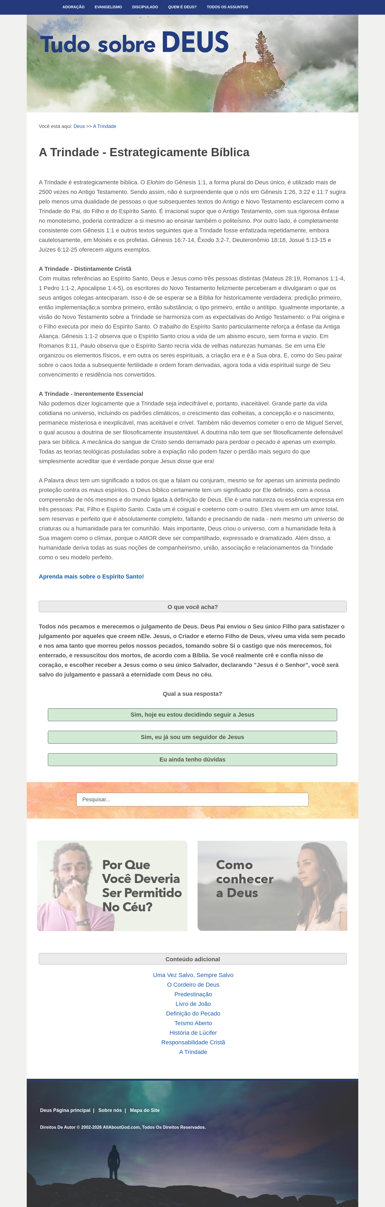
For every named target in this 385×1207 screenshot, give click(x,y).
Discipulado (145, 7)
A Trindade (104, 126)
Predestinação (193, 994)
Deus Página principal (65, 1110)
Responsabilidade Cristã (193, 1042)
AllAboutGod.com (121, 1127)
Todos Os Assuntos (227, 7)
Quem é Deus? (182, 7)
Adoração (73, 7)
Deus (79, 126)
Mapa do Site (145, 1110)
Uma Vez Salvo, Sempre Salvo (193, 975)
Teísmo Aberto (193, 1023)
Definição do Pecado (193, 1013)
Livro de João (193, 1004)
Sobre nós (110, 1110)
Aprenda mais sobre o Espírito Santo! (91, 576)
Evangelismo (108, 7)
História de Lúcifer (193, 1032)
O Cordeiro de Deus (193, 984)
